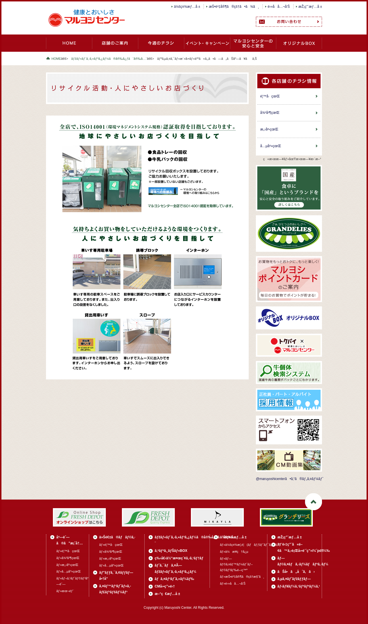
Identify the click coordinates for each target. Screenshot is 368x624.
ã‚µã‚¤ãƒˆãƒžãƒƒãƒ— (294, 579)
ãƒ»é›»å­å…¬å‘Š (233, 583)
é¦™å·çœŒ (270, 96)
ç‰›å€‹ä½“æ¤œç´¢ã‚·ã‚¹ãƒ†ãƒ (179, 558)
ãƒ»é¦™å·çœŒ (68, 551)
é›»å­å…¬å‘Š (279, 7)
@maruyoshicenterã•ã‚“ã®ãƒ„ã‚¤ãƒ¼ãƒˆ (289, 479)
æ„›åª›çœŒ (269, 129)
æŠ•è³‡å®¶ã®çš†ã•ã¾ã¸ (234, 7)
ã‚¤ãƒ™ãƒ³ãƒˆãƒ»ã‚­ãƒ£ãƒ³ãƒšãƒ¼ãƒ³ (207, 46)
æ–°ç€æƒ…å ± (167, 594)
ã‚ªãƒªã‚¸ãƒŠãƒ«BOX (299, 46)
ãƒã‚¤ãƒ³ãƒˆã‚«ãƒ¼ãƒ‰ (174, 579)
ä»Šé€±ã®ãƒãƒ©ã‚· (161, 46)
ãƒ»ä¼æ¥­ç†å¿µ (234, 551)
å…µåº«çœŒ (270, 146)
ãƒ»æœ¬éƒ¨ (65, 591)
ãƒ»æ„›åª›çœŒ (67, 565)
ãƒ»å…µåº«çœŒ (68, 571)
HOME (69, 46)
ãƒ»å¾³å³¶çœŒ (67, 558)
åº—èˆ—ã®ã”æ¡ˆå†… (115, 46)
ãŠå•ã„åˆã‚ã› (296, 572)
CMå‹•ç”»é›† (165, 586)
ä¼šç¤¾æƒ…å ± (187, 7)
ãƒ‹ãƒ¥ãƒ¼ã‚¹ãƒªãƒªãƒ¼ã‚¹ (298, 586)
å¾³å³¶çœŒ (269, 113)
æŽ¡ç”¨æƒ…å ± (310, 7)
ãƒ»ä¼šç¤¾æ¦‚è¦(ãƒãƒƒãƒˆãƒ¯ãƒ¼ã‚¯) (250, 544)
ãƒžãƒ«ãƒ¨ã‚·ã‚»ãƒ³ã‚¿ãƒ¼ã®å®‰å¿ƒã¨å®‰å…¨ (253, 46)
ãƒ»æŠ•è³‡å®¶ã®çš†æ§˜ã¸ (242, 576)
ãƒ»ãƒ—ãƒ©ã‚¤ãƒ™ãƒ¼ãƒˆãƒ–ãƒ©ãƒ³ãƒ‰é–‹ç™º (236, 564)
